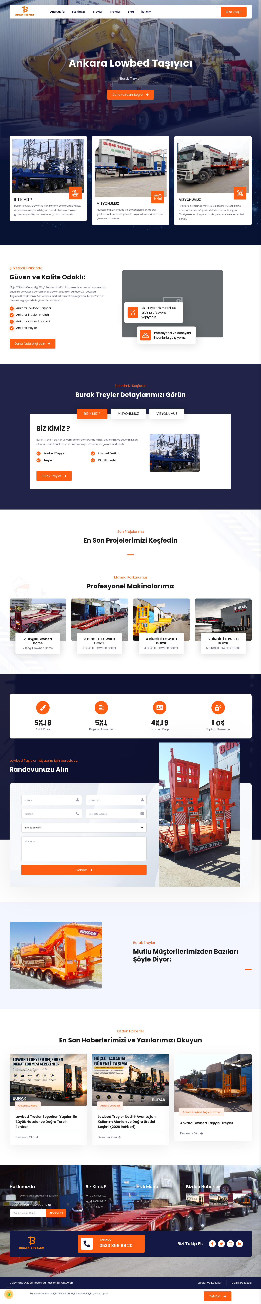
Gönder (81, 870)
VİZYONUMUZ (96, 1195)
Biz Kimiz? (78, 12)
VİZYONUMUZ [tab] (166, 413)
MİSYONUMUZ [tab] (128, 413)
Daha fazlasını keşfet (127, 95)
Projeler (115, 12)
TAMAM (215, 1296)
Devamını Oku (26, 1137)
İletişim (146, 12)
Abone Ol (56, 1213)
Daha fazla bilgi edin (30, 343)
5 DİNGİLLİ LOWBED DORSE (223, 641)
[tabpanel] (130, 451)
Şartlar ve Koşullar (209, 1283)
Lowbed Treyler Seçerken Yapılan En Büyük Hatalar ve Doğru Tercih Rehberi (46, 1121)
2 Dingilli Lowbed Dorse (38, 641)
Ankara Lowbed (27, 1105)
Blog (131, 12)
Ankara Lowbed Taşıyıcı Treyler (202, 1112)
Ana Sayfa (57, 12)
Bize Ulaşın (233, 12)
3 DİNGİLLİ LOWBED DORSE (99, 641)
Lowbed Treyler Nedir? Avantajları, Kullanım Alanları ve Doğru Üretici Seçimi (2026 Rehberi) (127, 1121)
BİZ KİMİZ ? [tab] (92, 413)
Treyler (98, 12)
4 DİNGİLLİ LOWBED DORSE (161, 641)
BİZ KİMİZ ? (94, 1207)
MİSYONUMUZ (96, 1201)
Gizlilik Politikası (242, 1283)
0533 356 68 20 (115, 1246)
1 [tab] (130, 554)
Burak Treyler (51, 476)
